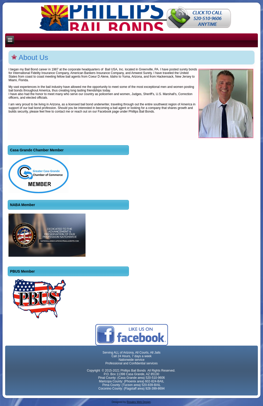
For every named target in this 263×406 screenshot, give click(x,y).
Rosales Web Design (139, 402)
